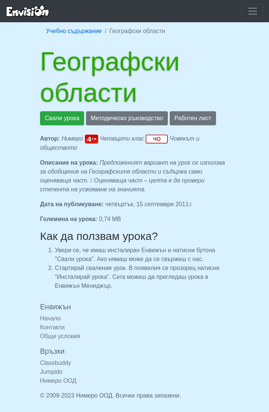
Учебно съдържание (74, 31)
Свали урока (62, 118)
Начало (50, 318)
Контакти (52, 327)
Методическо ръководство (127, 118)
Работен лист (193, 118)
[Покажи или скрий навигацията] (252, 11)
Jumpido (51, 372)
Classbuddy (55, 363)
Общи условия (60, 336)
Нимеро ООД (58, 381)
